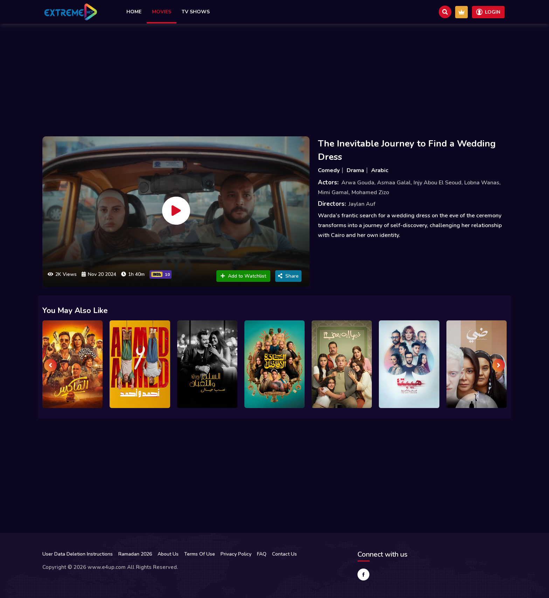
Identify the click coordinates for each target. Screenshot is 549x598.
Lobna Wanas (481, 182)
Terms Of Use (199, 554)
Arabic (379, 170)
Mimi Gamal (333, 192)
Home (133, 11)
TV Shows (196, 11)
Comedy (329, 170)
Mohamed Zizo (370, 192)
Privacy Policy (236, 554)
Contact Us (284, 554)
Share (288, 276)
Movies (161, 11)
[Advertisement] (274, 78)
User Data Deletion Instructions (77, 554)
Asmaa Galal (394, 182)
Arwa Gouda (357, 182)
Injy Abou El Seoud (437, 182)
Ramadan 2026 (135, 554)
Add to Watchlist (243, 276)
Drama (355, 170)
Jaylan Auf (362, 204)
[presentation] (50, 365)
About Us (168, 554)
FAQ (261, 554)
